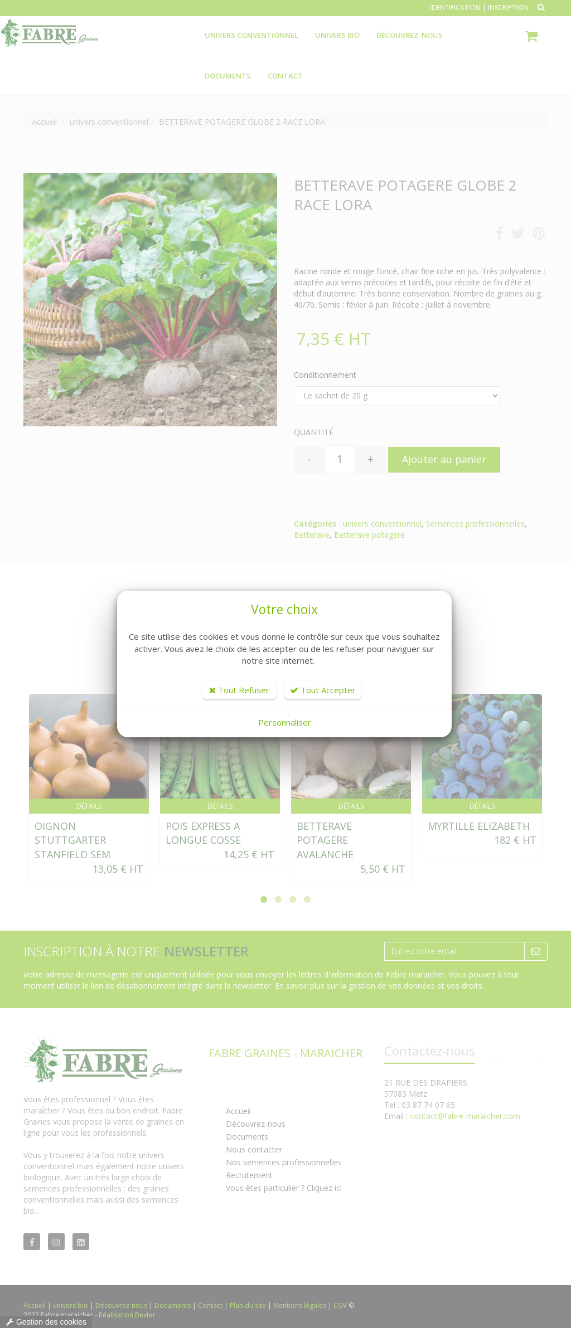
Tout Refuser (239, 689)
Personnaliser (284, 722)
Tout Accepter (323, 689)
